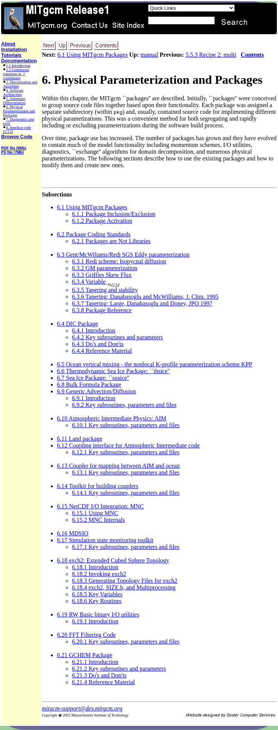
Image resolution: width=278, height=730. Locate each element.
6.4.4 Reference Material (102, 351)
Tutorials (11, 55)
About (8, 44)
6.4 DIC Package (77, 323)
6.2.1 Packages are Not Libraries (111, 241)
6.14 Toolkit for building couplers (97, 486)
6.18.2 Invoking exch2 (99, 574)
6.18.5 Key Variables (97, 594)
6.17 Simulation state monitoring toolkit (105, 540)
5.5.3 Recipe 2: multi (210, 54)
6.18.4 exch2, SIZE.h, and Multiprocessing (124, 587)
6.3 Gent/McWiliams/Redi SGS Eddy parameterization (123, 254)
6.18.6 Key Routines (97, 601)
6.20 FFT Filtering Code (86, 635)
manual (149, 54)
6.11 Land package (79, 438)
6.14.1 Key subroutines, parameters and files (125, 493)
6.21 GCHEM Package (84, 655)
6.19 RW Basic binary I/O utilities (98, 614)
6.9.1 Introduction (93, 398)
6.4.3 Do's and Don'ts (98, 344)
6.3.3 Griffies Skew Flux (101, 275)
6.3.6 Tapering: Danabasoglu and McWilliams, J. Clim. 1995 (145, 296)
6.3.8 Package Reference (101, 310)
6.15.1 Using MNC (95, 513)
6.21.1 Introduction (95, 662)
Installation (14, 49)
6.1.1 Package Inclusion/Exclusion (113, 214)
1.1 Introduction (18, 65)
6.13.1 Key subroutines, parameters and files (125, 472)
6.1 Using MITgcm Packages (92, 54)
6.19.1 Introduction (95, 621)
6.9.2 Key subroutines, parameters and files (124, 405)
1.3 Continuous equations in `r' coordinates (16, 74)
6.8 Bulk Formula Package (89, 384)
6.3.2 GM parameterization (104, 268)
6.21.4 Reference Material (103, 682)
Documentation (19, 60)
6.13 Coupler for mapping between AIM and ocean (118, 465)
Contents (252, 54)
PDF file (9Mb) (13, 148)
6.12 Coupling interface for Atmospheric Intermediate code (128, 445)
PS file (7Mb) (12, 152)
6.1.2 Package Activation (102, 221)
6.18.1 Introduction (95, 567)
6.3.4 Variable (96, 281)
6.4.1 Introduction (93, 330)
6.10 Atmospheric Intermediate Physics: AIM (111, 418)
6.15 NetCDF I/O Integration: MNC (100, 506)
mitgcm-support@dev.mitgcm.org (82, 708)
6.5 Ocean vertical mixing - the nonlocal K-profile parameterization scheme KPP (154, 364)
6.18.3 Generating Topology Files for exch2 (124, 580)
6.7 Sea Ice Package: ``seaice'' (93, 378)
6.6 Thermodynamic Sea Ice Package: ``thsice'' (113, 371)
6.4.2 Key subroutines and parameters (117, 337)
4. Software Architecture (13, 92)
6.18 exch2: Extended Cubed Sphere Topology (113, 560)
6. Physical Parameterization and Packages (19, 111)
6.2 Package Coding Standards (94, 234)
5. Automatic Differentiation (14, 101)
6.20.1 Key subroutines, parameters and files (125, 641)
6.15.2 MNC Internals (98, 520)
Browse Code (16, 136)
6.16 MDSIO (73, 533)
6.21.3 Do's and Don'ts (99, 675)
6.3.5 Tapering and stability (105, 290)
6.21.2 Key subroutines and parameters (119, 668)
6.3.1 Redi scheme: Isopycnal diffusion (119, 261)
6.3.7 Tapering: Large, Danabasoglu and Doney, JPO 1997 (142, 303)
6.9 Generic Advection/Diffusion (96, 391)
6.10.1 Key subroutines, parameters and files (125, 425)
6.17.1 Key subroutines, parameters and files (125, 547)
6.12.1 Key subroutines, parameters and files (125, 452)
